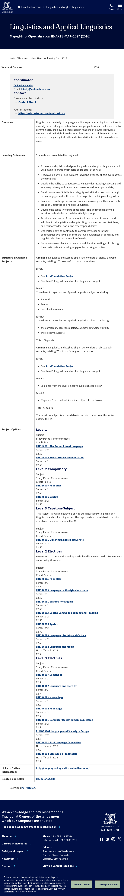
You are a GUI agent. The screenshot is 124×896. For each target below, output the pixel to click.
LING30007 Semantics (49, 674)
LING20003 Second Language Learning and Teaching (67, 612)
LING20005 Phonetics (48, 485)
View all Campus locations (58, 865)
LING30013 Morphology (49, 697)
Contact (7, 866)
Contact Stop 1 (27, 102)
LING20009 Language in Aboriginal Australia (62, 590)
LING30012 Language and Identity (56, 686)
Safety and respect (13, 851)
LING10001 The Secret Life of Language (59, 446)
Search (112, 7)
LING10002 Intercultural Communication (60, 457)
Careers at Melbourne (14, 843)
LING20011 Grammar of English (54, 601)
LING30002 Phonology (49, 708)
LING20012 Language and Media (55, 646)
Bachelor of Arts (45, 779)
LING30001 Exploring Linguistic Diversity (60, 539)
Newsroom (8, 858)
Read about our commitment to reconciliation (29, 826)
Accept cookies (82, 884)
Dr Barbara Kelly (23, 85)
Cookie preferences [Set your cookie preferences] (108, 884)
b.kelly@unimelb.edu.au (35, 89)
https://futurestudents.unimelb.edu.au (41, 113)
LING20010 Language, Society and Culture (61, 635)
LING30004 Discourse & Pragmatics (56, 753)
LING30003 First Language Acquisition (58, 742)
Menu (119, 7)
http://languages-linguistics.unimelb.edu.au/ (62, 768)
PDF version (28, 788)
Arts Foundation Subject (60, 276)
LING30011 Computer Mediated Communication (64, 720)
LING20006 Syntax (47, 497)
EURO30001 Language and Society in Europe (62, 731)
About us (7, 836)
